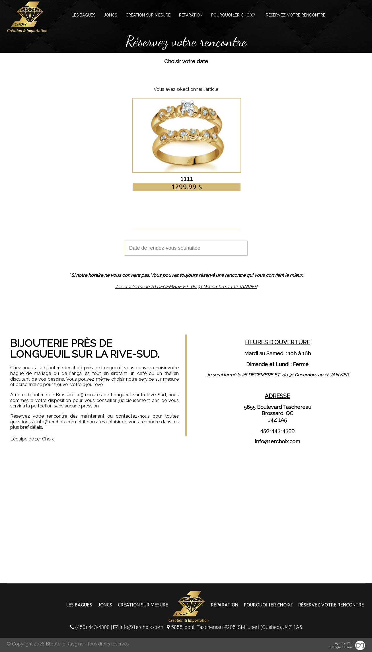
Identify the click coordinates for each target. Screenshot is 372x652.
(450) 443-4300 (90, 627)
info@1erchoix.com (56, 422)
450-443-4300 (277, 431)
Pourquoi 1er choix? (233, 15)
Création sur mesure (148, 15)
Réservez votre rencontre (295, 15)
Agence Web (344, 643)
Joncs (110, 15)
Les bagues (83, 15)
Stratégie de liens (340, 647)
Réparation (191, 15)
